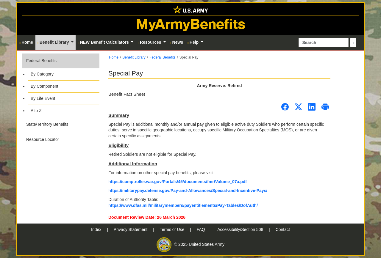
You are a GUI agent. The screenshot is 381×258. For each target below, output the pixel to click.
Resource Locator (42, 139)
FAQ (201, 229)
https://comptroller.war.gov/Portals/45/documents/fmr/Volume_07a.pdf (177, 181)
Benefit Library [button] (54, 42)
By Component (44, 86)
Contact (283, 229)
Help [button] (194, 42)
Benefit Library (133, 57)
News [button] (176, 42)
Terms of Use (172, 229)
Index (96, 229)
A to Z (36, 110)
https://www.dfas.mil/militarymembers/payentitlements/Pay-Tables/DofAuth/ (183, 205)
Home (113, 57)
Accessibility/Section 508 (240, 229)
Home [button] (26, 42)
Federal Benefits (41, 60)
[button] (60, 85)
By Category (42, 74)
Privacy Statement (131, 229)
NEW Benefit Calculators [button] (104, 42)
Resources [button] (150, 42)
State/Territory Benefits (47, 124)
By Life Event (43, 98)
